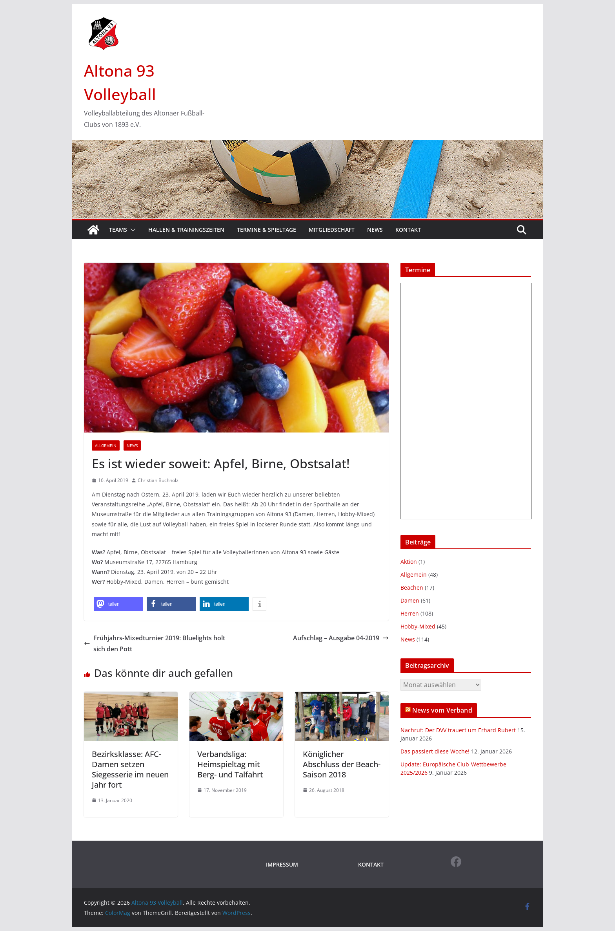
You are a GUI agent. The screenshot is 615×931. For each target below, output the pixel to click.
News (375, 229)
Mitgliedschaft (332, 229)
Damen (409, 600)
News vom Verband (442, 710)
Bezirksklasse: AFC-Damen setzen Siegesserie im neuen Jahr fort (130, 769)
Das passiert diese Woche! (434, 751)
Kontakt (408, 229)
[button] (131, 229)
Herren (409, 613)
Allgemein (105, 445)
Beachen (411, 587)
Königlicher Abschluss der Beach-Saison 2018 (341, 764)
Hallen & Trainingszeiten (186, 229)
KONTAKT (371, 864)
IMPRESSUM (282, 864)
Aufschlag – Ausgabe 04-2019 (341, 638)
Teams (118, 229)
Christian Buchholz (158, 480)
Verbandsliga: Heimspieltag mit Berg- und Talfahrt (230, 764)
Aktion (408, 561)
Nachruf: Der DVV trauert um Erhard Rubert (458, 730)
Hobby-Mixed (417, 626)
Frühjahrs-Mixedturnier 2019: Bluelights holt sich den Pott (154, 644)
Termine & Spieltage (266, 229)
